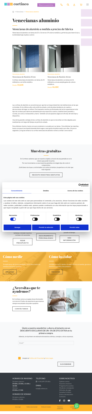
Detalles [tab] (46, 191)
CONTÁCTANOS (21, 311)
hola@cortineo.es (41, 391)
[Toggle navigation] (87, 4)
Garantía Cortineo (65, 394)
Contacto (62, 399)
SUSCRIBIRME (66, 366)
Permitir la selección (46, 227)
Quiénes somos (64, 384)
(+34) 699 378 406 (44, 384)
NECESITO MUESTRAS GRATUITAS (46, 177)
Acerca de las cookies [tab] (75, 191)
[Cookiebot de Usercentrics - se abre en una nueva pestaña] (79, 185)
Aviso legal (18, 409)
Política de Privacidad (36, 360)
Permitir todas (75, 227)
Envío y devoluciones (66, 397)
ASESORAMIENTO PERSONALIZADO (46, 239)
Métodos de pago (65, 392)
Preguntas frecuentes (66, 388)
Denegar (17, 227)
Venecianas (20, 12)
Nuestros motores (65, 386)
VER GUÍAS (9, 274)
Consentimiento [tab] (16, 191)
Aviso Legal (49, 360)
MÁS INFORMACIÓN (69, 241)
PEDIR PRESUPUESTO (22, 244)
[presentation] (28, 352)
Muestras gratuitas (46, 5)
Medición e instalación (66, 390)
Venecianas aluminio (33, 12)
